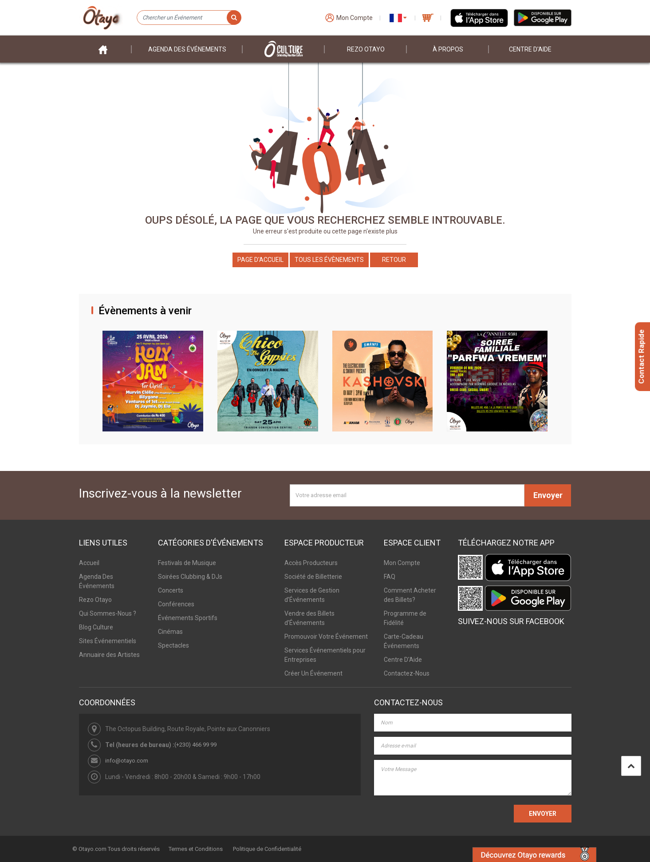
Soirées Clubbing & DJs (190, 576)
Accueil (89, 562)
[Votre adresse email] (407, 495)
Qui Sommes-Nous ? (107, 613)
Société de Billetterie (313, 576)
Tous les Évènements (329, 259)
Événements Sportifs (187, 617)
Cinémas (170, 631)
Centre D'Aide (403, 659)
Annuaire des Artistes (109, 654)
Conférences (176, 604)
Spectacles (173, 645)
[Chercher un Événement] (189, 17)
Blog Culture (96, 627)
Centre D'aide (530, 49)
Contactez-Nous (406, 673)
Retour (394, 259)
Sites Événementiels (107, 641)
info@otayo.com (126, 760)
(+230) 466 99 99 (195, 744)
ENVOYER (542, 813)
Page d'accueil (260, 259)
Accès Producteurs (311, 562)
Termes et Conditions (196, 849)
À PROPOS (448, 49)
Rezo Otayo (366, 49)
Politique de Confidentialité (267, 849)
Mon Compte (402, 562)
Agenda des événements (187, 49)
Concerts (170, 590)
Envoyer (548, 495)
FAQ (389, 576)
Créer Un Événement (313, 673)
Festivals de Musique (187, 562)
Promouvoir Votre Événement (326, 636)
